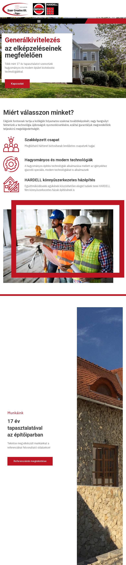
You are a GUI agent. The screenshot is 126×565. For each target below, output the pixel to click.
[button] (39, 21)
